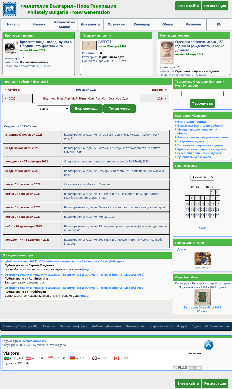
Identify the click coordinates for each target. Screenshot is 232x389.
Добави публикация (107, 326)
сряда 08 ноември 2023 (21, 148)
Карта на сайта (161, 326)
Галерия (49, 326)
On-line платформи (74, 326)
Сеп (104, 98)
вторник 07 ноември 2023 (23, 135)
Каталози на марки (64, 24)
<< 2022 (10, 98)
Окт (111, 98)
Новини (39, 24)
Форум (182, 326)
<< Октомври (12, 89)
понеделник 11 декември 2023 (27, 240)
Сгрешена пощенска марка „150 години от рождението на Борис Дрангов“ (199, 46)
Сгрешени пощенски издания (197, 71)
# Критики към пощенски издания (200, 149)
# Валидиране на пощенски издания (202, 137)
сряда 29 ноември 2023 (21, 171)
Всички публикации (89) (20, 326)
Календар (142, 24)
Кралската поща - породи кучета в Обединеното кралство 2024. (46, 44)
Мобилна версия (217, 326)
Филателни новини (34, 62)
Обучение (116, 24)
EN (219, 24)
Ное (118, 98)
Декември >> (160, 89)
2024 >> (162, 98)
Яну (45, 98)
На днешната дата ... (113, 57)
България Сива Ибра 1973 (202, 307)
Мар (60, 98)
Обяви (167, 24)
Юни (82, 98)
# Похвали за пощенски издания (199, 145)
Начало (13, 24)
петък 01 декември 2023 (23, 184)
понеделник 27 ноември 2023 (26, 161)
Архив (202, 228)
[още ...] (88, 269)
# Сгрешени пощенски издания (198, 153)
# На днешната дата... (191, 141)
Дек (125, 98)
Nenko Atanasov (34, 341)
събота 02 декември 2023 (23, 226)
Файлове (193, 24)
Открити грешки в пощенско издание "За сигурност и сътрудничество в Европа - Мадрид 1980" (74, 275)
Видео (196, 326)
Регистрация (215, 5)
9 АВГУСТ (104, 42)
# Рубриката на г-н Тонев (193, 157)
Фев (53, 98)
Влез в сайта (188, 5)
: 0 (22, 58)
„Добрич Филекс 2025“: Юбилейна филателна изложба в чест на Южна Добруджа (64, 261)
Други (181, 249)
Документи (90, 24)
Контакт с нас (136, 326)
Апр (67, 98)
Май (74, 98)
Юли (90, 98)
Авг (98, 98)
